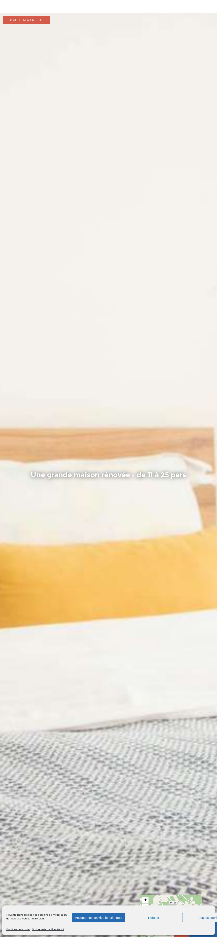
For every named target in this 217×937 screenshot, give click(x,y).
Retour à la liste (26, 20)
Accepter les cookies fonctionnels (98, 917)
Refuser (153, 917)
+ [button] (145, 900)
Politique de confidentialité (48, 929)
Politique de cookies (18, 929)
